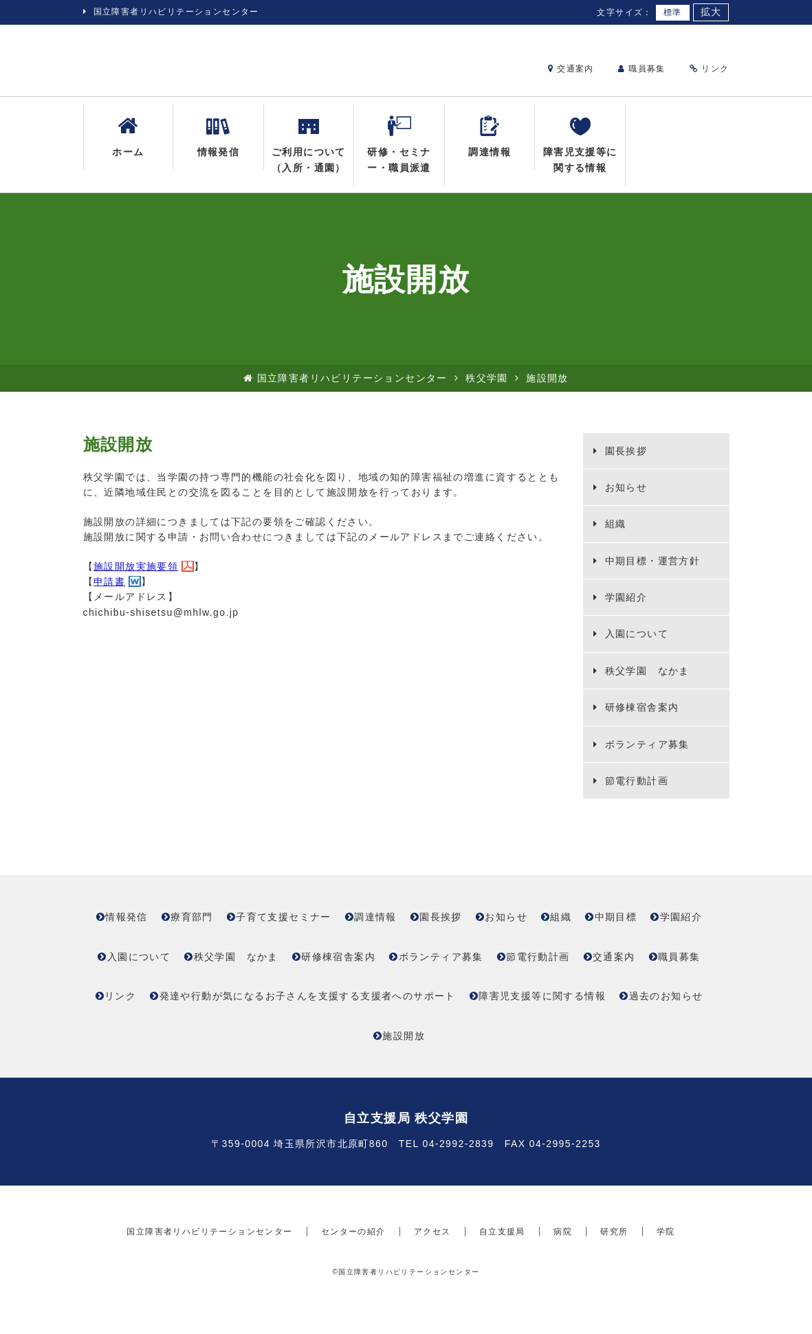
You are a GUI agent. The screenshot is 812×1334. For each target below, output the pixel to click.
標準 (672, 12)
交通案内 (571, 69)
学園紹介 (624, 608)
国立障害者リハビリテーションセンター (176, 11)
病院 (562, 1268)
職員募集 (642, 69)
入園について (634, 644)
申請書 (109, 592)
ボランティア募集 (645, 754)
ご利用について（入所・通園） (309, 154)
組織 (613, 534)
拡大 (711, 12)
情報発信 (218, 146)
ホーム (128, 146)
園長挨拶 (624, 461)
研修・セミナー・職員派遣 (398, 154)
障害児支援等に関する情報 (580, 154)
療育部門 (192, 927)
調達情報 (489, 146)
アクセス (432, 1268)
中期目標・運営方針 (650, 571)
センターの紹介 (353, 1268)
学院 (666, 1268)
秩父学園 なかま (645, 681)
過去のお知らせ (666, 1006)
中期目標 (616, 927)
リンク (709, 69)
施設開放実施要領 (136, 576)
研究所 (614, 1268)
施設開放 (403, 1046)
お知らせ (624, 498)
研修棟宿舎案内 (640, 718)
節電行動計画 (634, 791)
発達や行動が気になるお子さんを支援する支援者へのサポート (308, 1006)
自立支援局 (502, 1268)
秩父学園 (486, 388)
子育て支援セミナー (283, 927)
